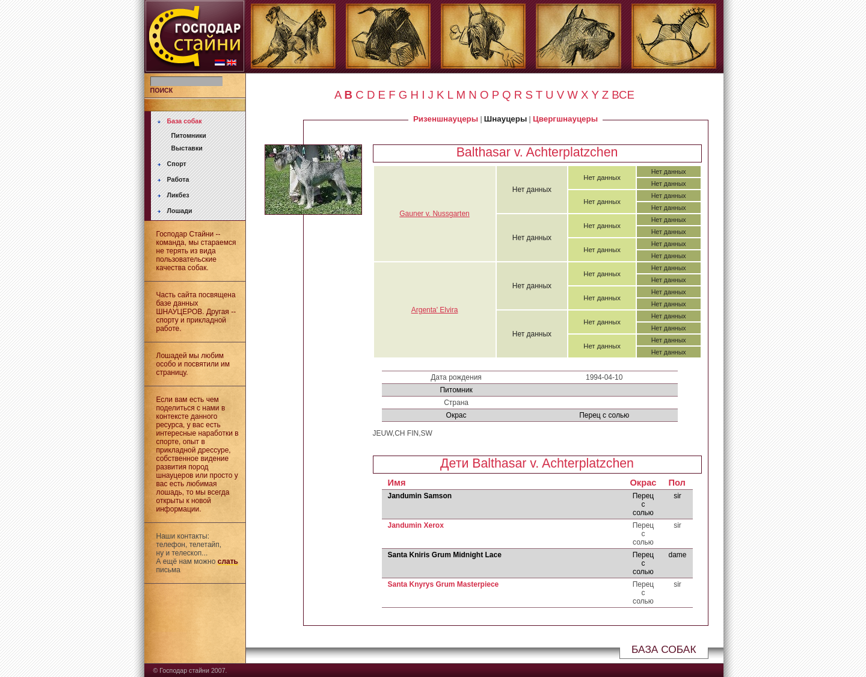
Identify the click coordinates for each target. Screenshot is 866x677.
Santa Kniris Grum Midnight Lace (445, 555)
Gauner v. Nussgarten (434, 213)
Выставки (187, 148)
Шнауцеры (505, 118)
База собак (184, 121)
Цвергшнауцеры (565, 118)
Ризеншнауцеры (445, 118)
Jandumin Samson (420, 496)
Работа (178, 179)
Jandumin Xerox (416, 525)
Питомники (188, 135)
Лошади (179, 210)
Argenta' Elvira (434, 310)
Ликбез (178, 195)
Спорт (176, 163)
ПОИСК (161, 90)
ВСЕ (623, 94)
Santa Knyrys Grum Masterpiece (443, 584)
